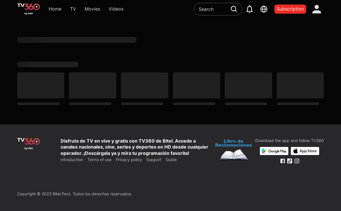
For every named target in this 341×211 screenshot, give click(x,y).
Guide (171, 159)
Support (153, 159)
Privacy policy (129, 159)
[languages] (264, 9)
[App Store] (305, 151)
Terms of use (99, 159)
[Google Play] (274, 151)
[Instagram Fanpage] (296, 161)
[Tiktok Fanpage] (289, 161)
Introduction (72, 159)
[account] (317, 9)
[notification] (249, 9)
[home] (28, 9)
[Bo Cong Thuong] (233, 150)
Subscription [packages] (290, 9)
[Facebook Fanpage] (282, 161)
